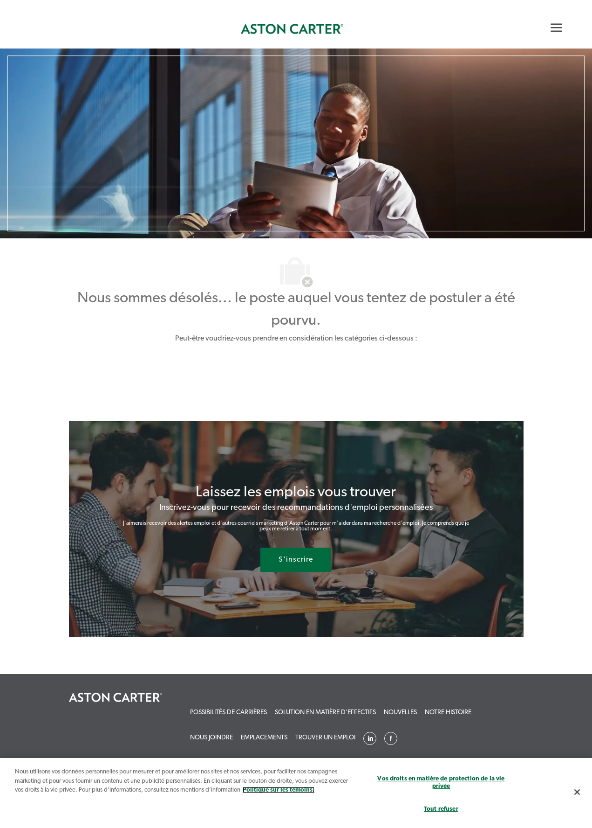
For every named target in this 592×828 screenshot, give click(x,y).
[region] (296, 793)
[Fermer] (577, 792)
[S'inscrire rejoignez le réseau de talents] (295, 560)
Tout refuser (441, 809)
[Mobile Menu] (556, 27)
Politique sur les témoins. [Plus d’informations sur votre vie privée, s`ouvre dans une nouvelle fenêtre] (278, 790)
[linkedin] (369, 738)
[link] (292, 29)
